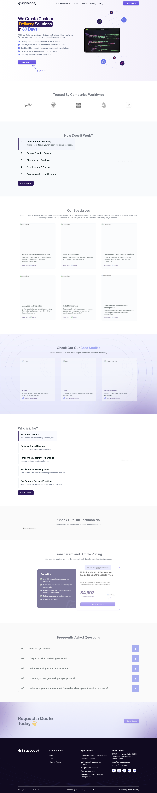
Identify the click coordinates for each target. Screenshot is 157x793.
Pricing (93, 3)
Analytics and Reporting (90, 767)
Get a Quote (131, 3)
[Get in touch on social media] (114, 770)
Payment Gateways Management (94, 755)
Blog (101, 3)
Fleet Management (88, 759)
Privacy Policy (22, 790)
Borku (51, 755)
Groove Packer (55, 762)
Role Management (88, 771)
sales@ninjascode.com (121, 762)
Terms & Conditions (35, 790)
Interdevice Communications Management (92, 775)
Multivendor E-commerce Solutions (91, 763)
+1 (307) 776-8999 (120, 765)
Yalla (51, 759)
